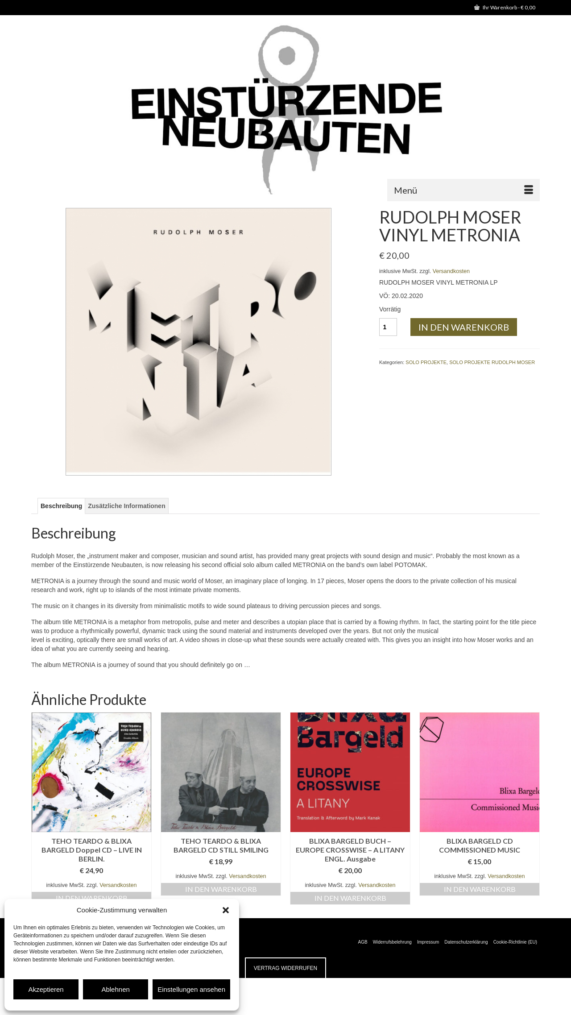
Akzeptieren (45, 989)
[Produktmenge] (388, 327)
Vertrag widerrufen (285, 968)
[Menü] (463, 190)
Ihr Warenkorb (504, 7)
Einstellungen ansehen (191, 989)
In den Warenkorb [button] (92, 898)
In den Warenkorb (463, 327)
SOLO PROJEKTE (426, 362)
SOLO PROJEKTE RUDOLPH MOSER (492, 362)
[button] (225, 910)
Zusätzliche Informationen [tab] (126, 506)
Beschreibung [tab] (61, 506)
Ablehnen (115, 989)
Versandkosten (451, 271)
